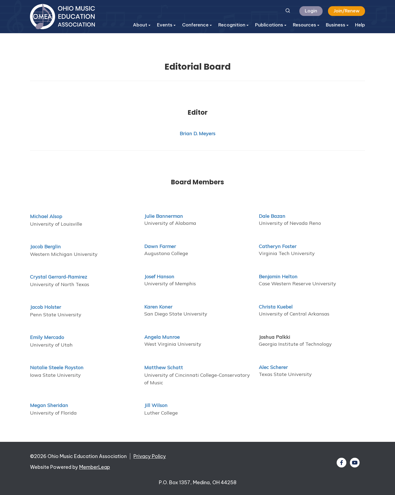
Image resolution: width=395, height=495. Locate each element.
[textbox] (312, 405)
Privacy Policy (149, 456)
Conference (197, 25)
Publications (270, 25)
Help (360, 25)
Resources (306, 25)
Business (337, 25)
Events (166, 25)
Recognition (233, 25)
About (141, 25)
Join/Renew (346, 11)
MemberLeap (94, 467)
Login (311, 11)
